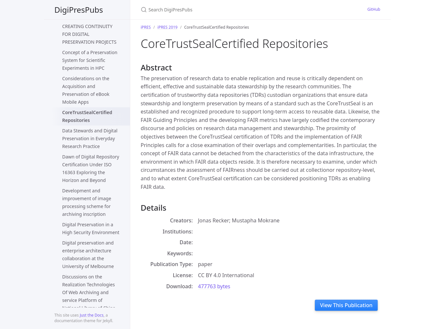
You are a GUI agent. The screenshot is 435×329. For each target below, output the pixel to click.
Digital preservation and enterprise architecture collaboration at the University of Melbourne (88, 254)
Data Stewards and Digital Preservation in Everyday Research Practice (90, 138)
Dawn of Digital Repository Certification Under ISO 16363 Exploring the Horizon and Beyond (90, 168)
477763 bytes (214, 286)
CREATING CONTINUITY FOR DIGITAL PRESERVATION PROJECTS (89, 34)
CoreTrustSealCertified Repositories (87, 116)
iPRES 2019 (168, 27)
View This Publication (346, 305)
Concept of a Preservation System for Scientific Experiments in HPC (89, 60)
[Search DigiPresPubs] (217, 9)
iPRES (146, 27)
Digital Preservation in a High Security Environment (90, 228)
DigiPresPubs (78, 9)
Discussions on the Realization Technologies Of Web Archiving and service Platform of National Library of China (88, 292)
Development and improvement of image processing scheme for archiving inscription (86, 202)
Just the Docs (92, 315)
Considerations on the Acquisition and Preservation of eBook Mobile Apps (85, 90)
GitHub (373, 9)
